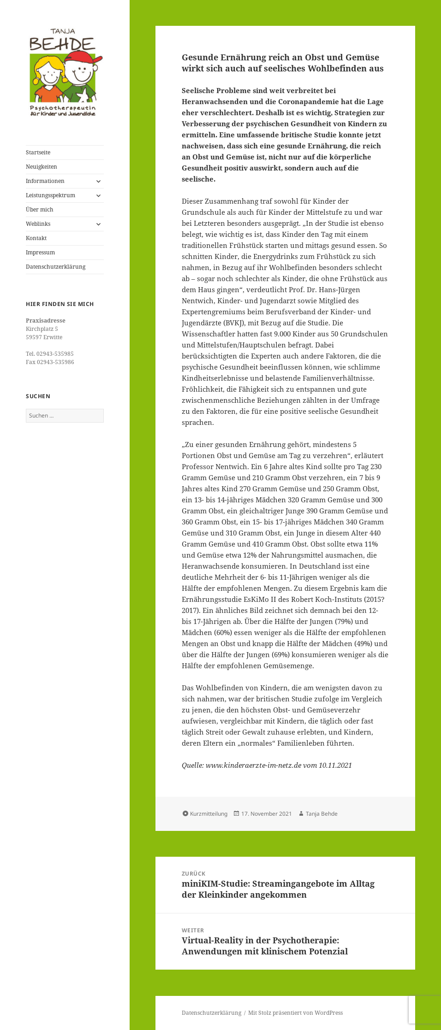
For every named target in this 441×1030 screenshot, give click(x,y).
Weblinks (38, 224)
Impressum (40, 252)
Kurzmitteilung (208, 814)
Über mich (40, 209)
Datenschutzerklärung (55, 267)
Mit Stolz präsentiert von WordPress (295, 1013)
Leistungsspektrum (50, 195)
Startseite (38, 152)
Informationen (45, 181)
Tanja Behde (322, 814)
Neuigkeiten (41, 167)
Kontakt (36, 238)
